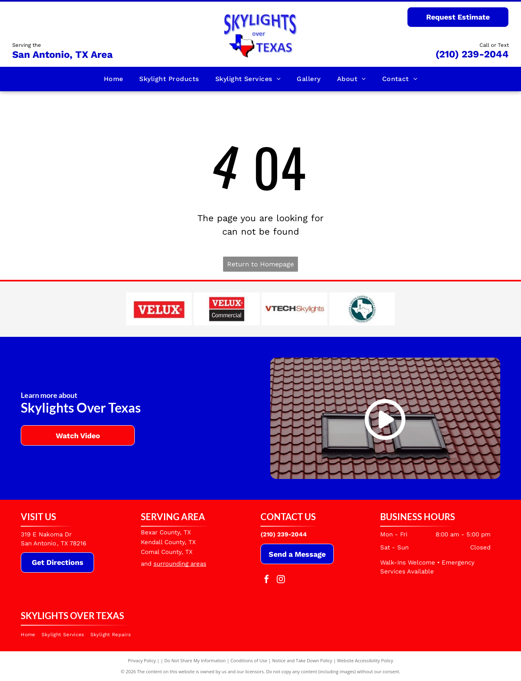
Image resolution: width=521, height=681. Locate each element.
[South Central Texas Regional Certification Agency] (362, 309)
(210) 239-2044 (472, 54)
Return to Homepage (260, 264)
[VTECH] (294, 309)
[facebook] (266, 580)
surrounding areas (179, 563)
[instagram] (281, 580)
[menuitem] (113, 79)
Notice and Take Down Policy (302, 660)
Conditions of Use (248, 660)
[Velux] (159, 309)
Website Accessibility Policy (365, 660)
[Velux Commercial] (226, 309)
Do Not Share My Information (195, 660)
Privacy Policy (142, 660)
